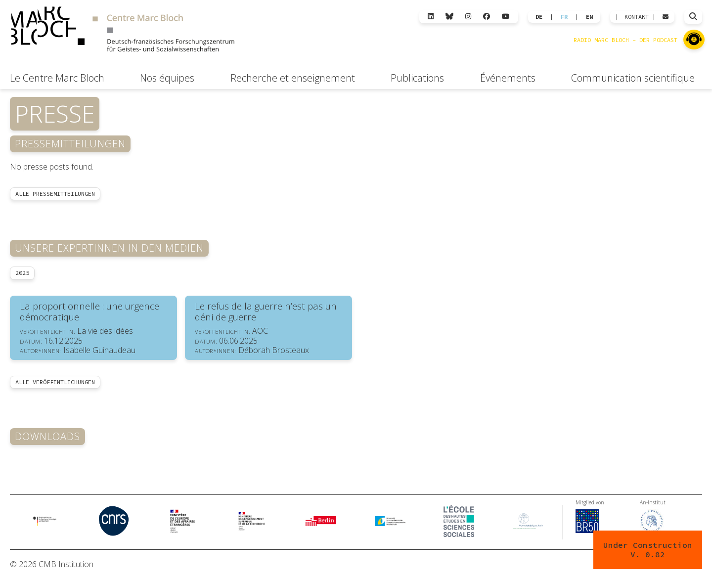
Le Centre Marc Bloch (57, 78)
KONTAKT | (640, 16)
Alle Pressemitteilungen (55, 193)
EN (589, 16)
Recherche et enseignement (292, 78)
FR (564, 16)
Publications (417, 78)
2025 (22, 272)
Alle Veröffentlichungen (55, 382)
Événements (507, 78)
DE (538, 16)
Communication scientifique (633, 78)
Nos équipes (167, 78)
